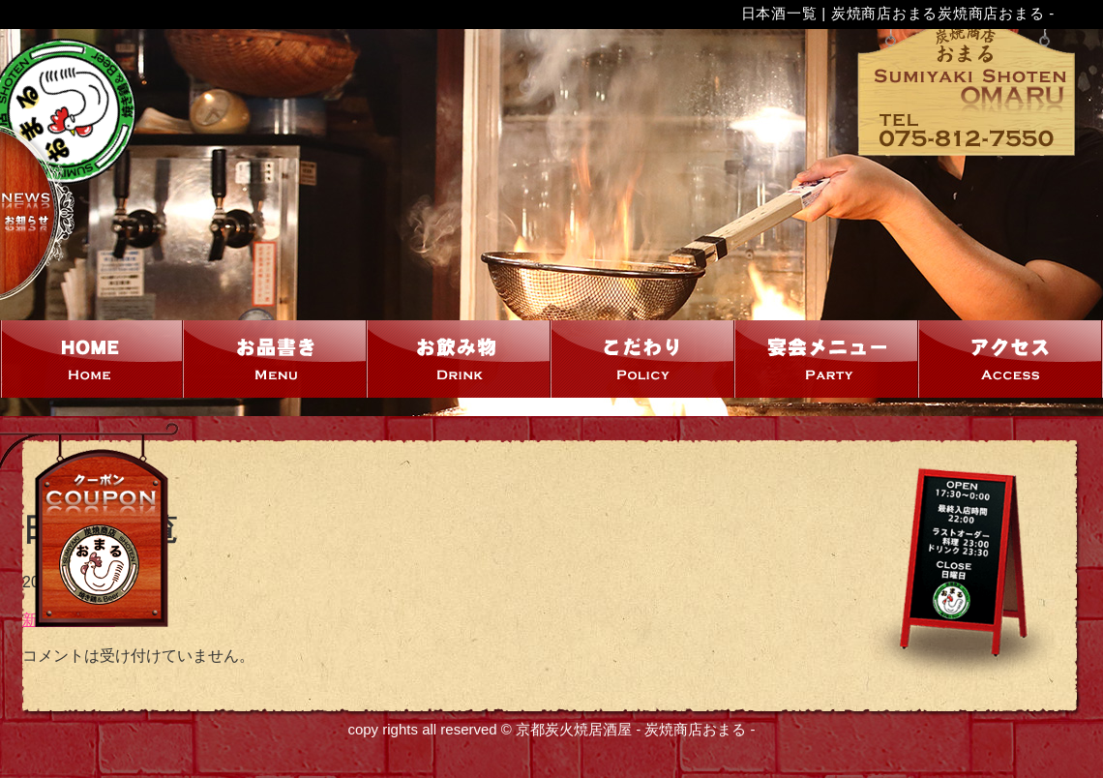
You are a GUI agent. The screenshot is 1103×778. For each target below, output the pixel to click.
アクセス (1011, 359)
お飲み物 (460, 359)
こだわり (643, 359)
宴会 (827, 359)
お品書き (276, 359)
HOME (92, 359)
